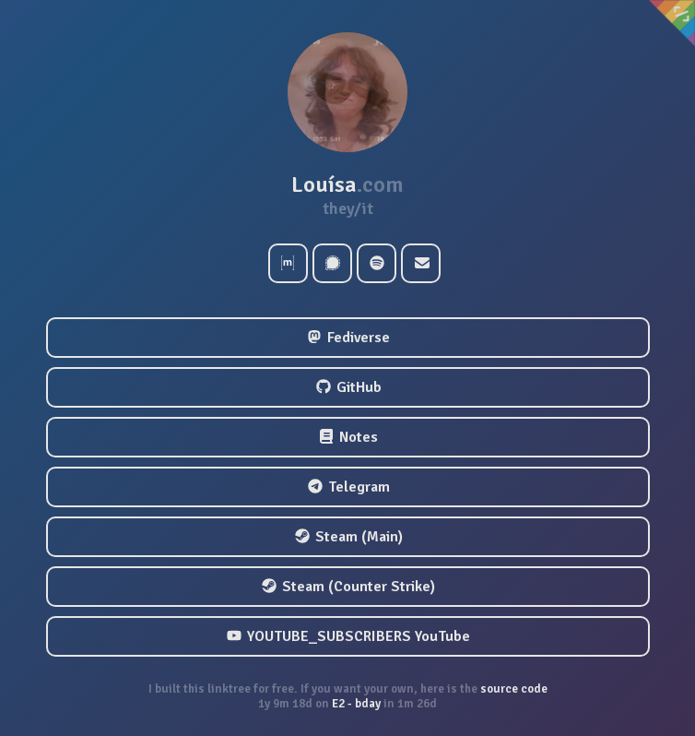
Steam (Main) (349, 537)
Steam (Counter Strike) (348, 586)
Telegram (349, 487)
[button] (347, 92)
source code (512, 689)
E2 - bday (356, 703)
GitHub (349, 387)
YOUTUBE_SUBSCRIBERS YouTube (348, 636)
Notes (348, 437)
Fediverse (348, 337)
